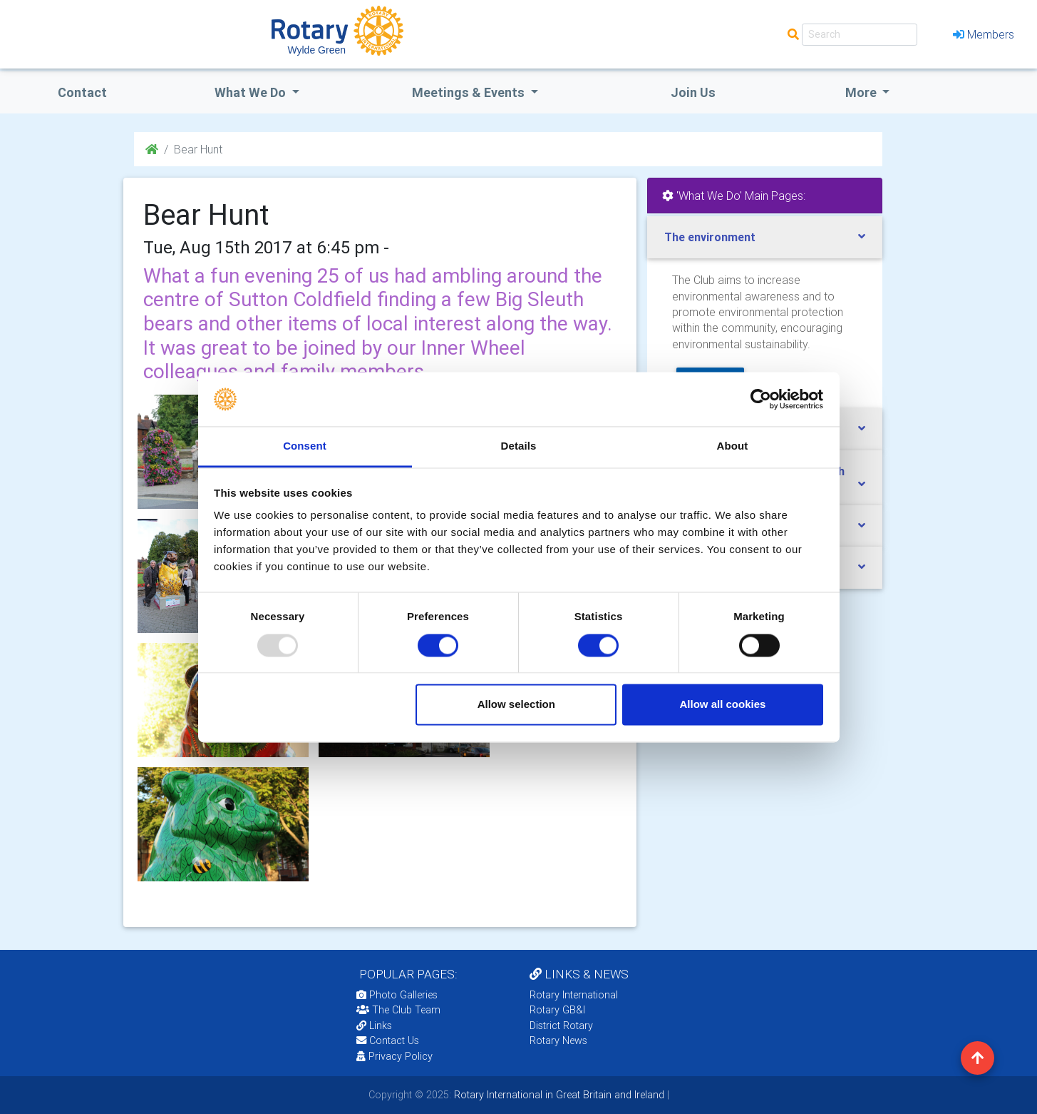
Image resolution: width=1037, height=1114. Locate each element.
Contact (82, 92)
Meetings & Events (469, 92)
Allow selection (516, 705)
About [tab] (732, 446)
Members (983, 34)
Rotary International (574, 994)
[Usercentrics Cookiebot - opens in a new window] (760, 399)
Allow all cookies (722, 705)
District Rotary (561, 1025)
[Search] (859, 35)
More (862, 92)
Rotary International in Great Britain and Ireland (557, 1094)
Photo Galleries (397, 994)
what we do (252, 92)
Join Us (693, 92)
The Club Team (398, 1009)
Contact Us (387, 1040)
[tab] (764, 237)
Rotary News (558, 1040)
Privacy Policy (394, 1056)
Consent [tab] (304, 446)
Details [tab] (519, 446)
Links (374, 1025)
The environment (709, 237)
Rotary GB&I (557, 1009)
